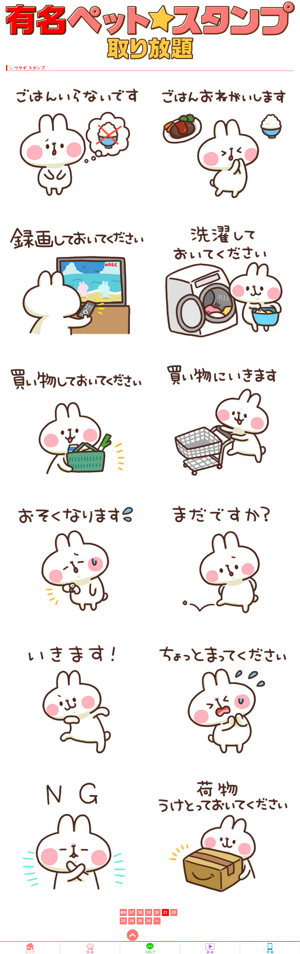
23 (123, 921)
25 (140, 921)
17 (132, 912)
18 (140, 912)
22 (174, 912)
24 (132, 921)
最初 (123, 912)
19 (148, 912)
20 (157, 912)
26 (148, 921)
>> (156, 921)
